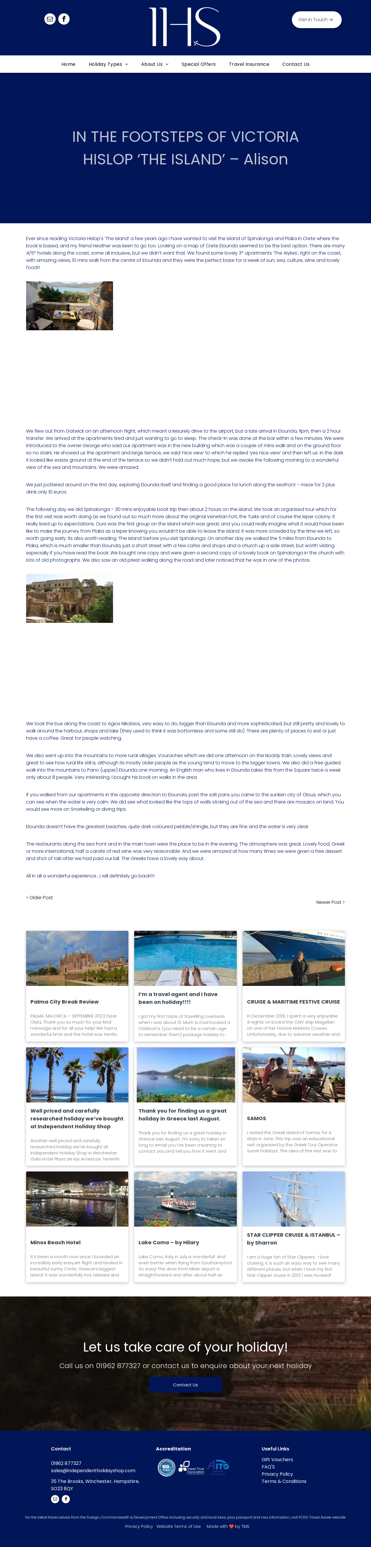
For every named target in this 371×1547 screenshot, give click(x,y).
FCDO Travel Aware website (322, 1517)
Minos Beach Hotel (55, 1242)
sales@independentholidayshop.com (93, 1470)
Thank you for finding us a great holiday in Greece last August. (183, 1114)
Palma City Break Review (64, 1001)
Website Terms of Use (179, 1526)
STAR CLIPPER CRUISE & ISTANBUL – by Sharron (293, 1238)
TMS (245, 1526)
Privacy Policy (277, 1474)
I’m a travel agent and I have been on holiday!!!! (178, 998)
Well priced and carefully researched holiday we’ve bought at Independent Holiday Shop (76, 1118)
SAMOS (256, 1118)
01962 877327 (118, 1365)
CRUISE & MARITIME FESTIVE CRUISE (293, 1001)
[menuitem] (69, 64)
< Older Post (39, 897)
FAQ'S (268, 1466)
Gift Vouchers (277, 1459)
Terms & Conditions (284, 1481)
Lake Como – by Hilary (169, 1242)
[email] (50, 19)
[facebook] (64, 19)
